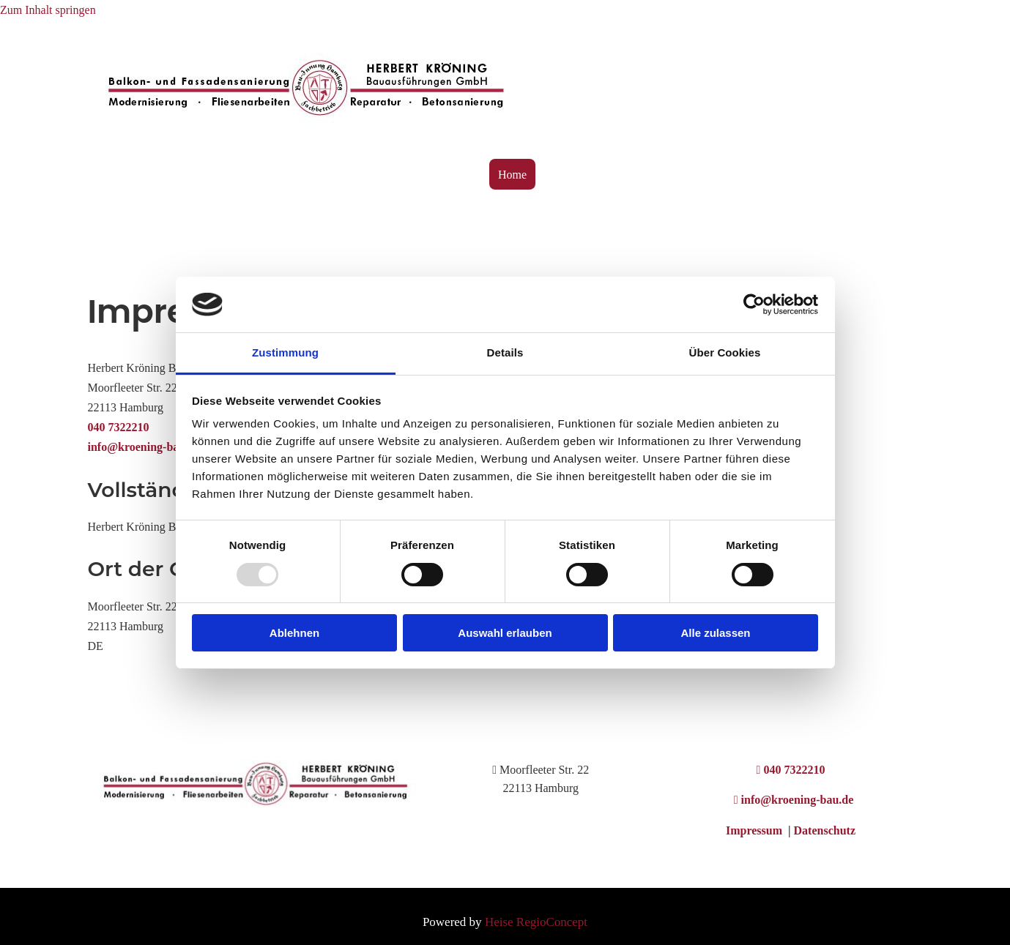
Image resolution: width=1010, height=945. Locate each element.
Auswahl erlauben (505, 633)
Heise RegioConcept (536, 922)
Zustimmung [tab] (285, 352)
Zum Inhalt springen (48, 10)
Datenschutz (824, 830)
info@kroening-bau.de (144, 447)
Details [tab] (505, 352)
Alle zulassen (715, 633)
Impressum (755, 830)
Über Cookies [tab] (725, 352)
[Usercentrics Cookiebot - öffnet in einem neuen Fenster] (754, 304)
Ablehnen (294, 633)
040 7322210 (118, 427)
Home (512, 174)
